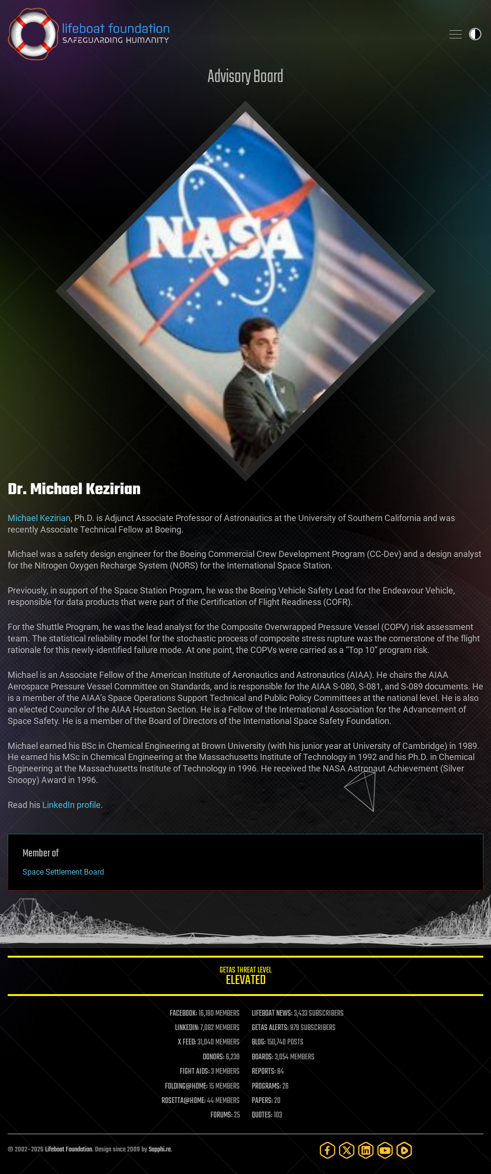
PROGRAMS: (266, 1086)
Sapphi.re (160, 1149)
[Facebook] (327, 1150)
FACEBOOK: (183, 1014)
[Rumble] (404, 1150)
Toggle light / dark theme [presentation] (475, 34)
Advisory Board (245, 77)
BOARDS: (262, 1057)
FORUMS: (221, 1115)
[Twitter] (346, 1150)
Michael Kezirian (39, 518)
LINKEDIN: (187, 1028)
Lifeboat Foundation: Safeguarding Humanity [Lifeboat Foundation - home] (221, 34)
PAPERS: (262, 1101)
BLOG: (259, 1042)
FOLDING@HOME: (186, 1086)
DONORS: (213, 1057)
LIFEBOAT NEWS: (272, 1014)
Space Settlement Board (63, 872)
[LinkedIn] (366, 1150)
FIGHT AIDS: (195, 1072)
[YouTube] (385, 1150)
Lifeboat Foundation (68, 1149)
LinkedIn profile (71, 805)
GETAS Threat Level (245, 977)
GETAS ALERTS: (270, 1028)
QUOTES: (262, 1115)
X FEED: (187, 1042)
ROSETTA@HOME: (184, 1101)
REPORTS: (264, 1072)
